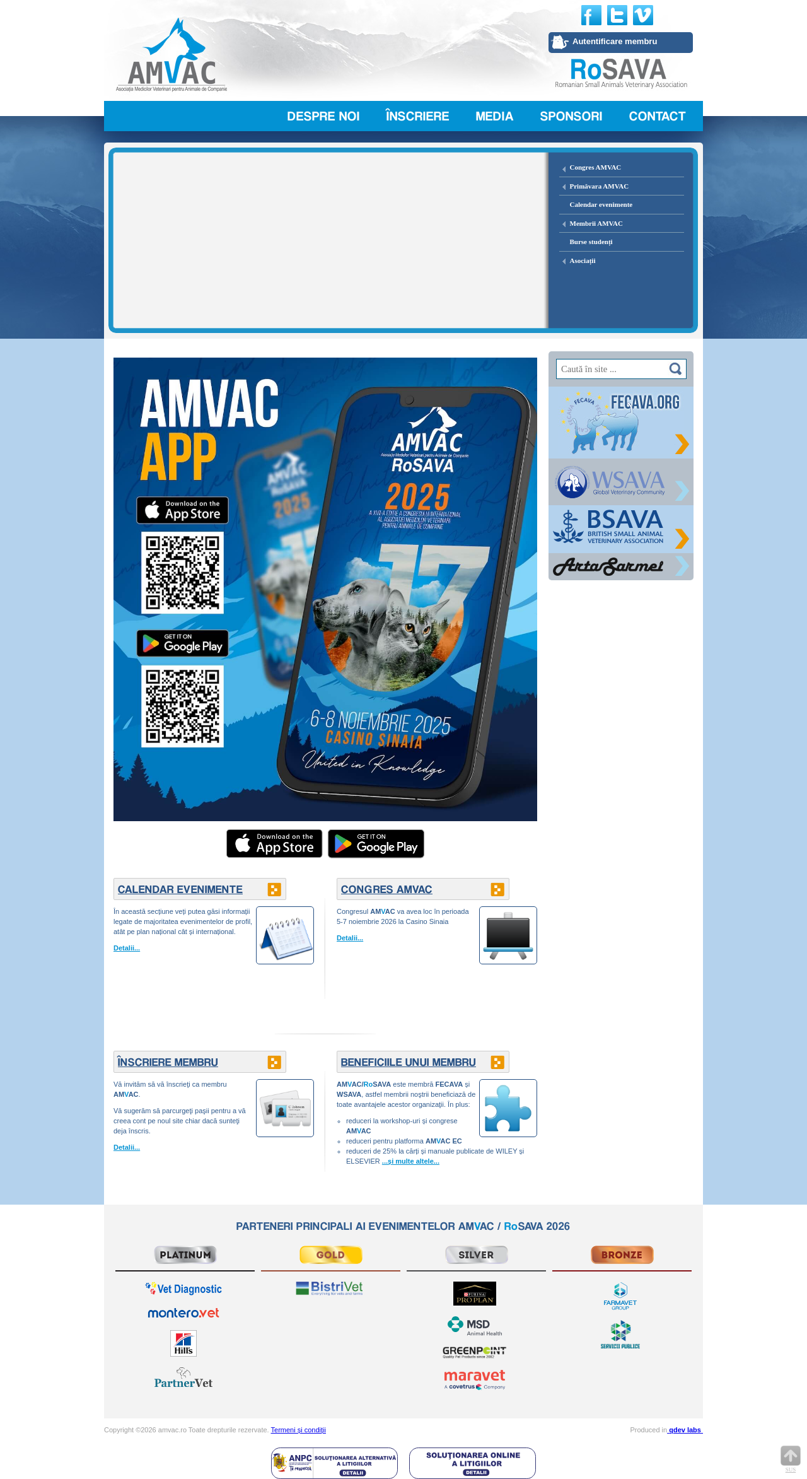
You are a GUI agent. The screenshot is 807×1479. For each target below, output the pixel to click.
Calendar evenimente (601, 204)
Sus (791, 1459)
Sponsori (571, 116)
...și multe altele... (410, 1161)
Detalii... (126, 948)
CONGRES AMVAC (387, 889)
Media (495, 116)
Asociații (583, 260)
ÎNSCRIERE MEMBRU (168, 1061)
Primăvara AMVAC (599, 186)
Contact (658, 116)
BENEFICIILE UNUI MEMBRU (408, 1061)
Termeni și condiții (298, 1430)
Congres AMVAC (596, 167)
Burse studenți (591, 241)
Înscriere (418, 116)
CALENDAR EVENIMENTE (180, 889)
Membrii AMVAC (596, 223)
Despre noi (323, 116)
